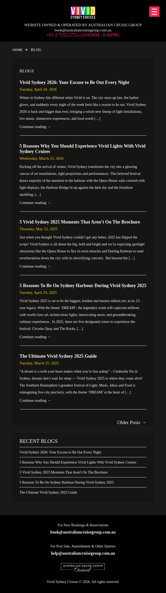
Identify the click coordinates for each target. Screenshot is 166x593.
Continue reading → (35, 127)
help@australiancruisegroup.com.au (83, 553)
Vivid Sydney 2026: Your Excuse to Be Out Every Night (60, 452)
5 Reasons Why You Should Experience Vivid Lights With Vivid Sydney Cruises (78, 462)
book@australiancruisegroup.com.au (82, 30)
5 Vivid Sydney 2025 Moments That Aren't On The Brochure (64, 472)
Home (17, 50)
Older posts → (131, 422)
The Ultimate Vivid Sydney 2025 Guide (48, 492)
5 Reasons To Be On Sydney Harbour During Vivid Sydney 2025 (67, 482)
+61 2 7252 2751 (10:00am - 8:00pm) (82, 35)
